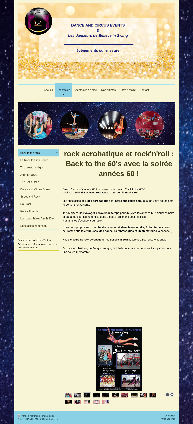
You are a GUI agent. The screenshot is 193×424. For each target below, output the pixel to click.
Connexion (170, 415)
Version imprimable (29, 416)
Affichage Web (168, 418)
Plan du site (48, 416)
